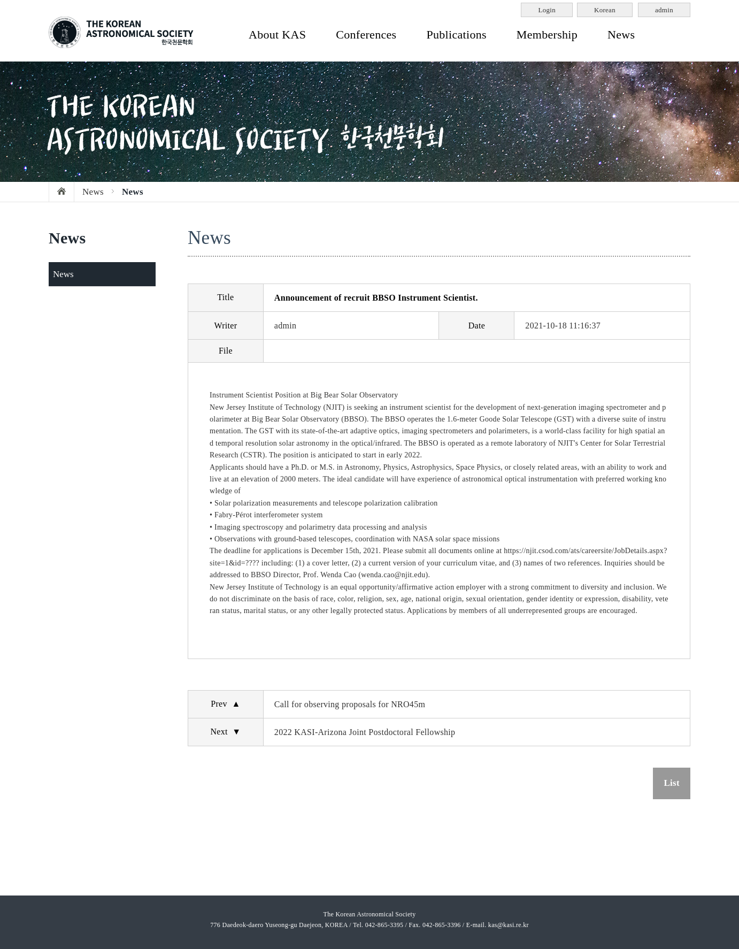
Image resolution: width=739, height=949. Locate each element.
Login (547, 10)
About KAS (277, 34)
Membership (547, 34)
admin (664, 10)
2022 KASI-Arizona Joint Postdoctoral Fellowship (365, 732)
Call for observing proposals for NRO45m (349, 704)
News (621, 34)
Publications (456, 34)
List (672, 783)
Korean (604, 10)
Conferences (366, 34)
